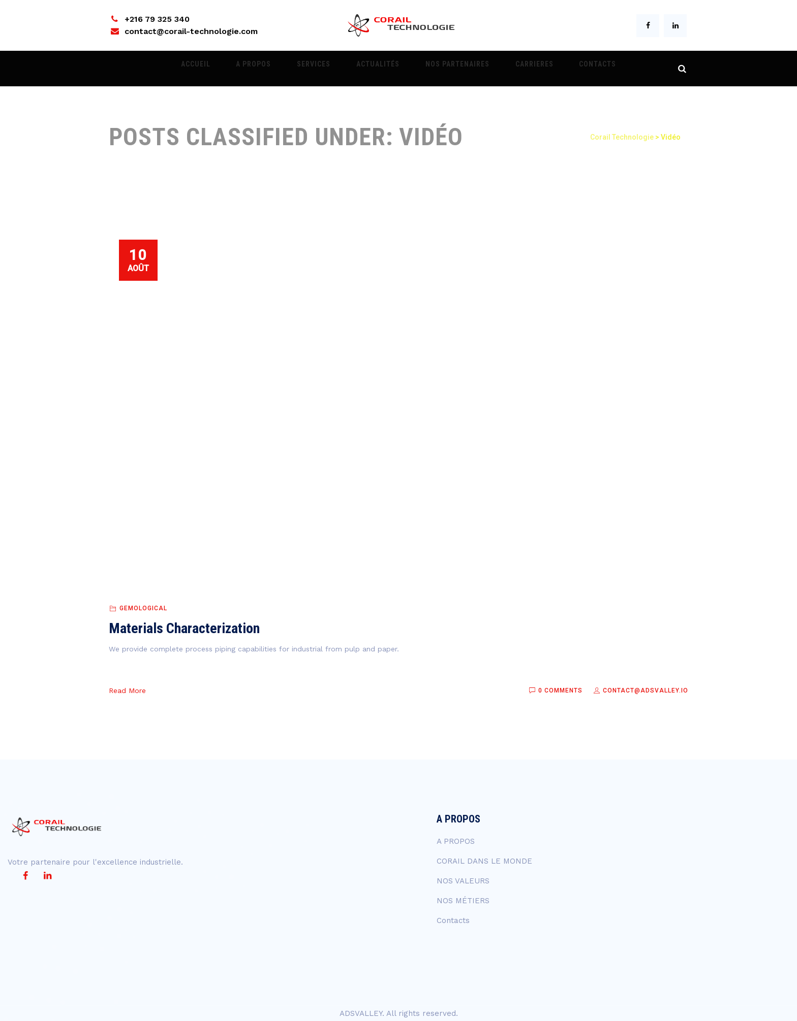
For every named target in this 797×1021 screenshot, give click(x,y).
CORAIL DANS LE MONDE (484, 861)
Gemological (143, 608)
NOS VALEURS (463, 880)
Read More (127, 690)
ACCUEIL (228, 68)
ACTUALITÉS (378, 68)
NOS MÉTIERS (463, 900)
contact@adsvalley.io (640, 690)
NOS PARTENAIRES (446, 68)
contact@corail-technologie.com (191, 31)
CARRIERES (512, 68)
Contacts (564, 68)
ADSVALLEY (361, 1013)
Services (325, 68)
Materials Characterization (184, 628)
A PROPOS (275, 68)
